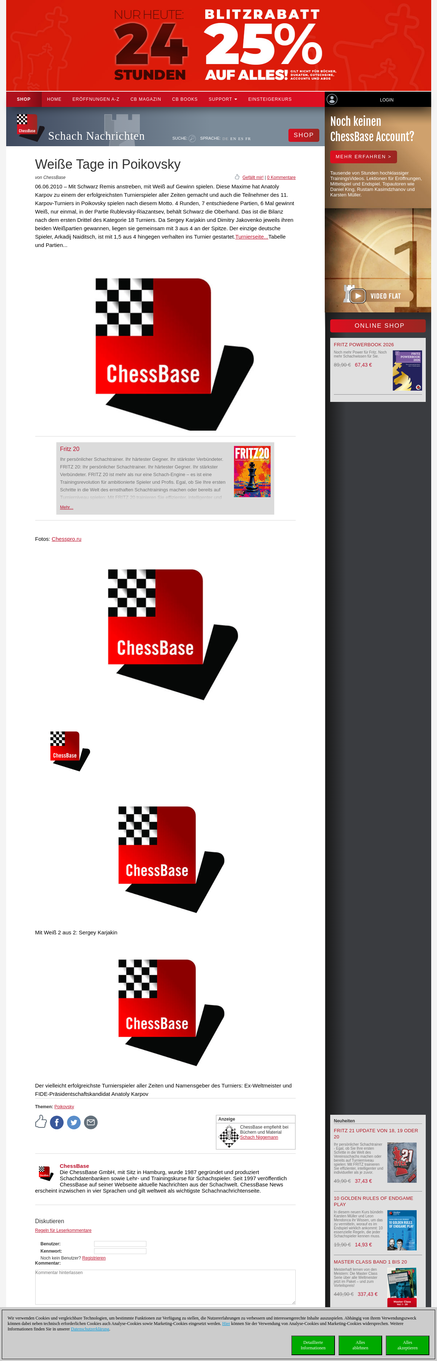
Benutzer (50, 1243)
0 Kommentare (281, 177)
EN (233, 138)
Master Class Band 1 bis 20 (370, 1262)
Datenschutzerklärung (90, 1329)
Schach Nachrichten (96, 135)
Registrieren (94, 1258)
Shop (24, 99)
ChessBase (74, 1166)
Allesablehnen (360, 1345)
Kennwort (51, 1251)
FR (248, 138)
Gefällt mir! (252, 177)
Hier (226, 1323)
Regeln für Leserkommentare (63, 1230)
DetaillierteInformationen (313, 1345)
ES (241, 138)
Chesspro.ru (66, 539)
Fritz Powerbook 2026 (364, 344)
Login (386, 100)
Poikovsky (64, 1106)
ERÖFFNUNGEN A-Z (96, 99)
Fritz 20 (69, 449)
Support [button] (223, 99)
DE (225, 138)
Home (54, 99)
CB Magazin (145, 99)
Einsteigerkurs (270, 99)
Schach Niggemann (259, 1137)
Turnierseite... (251, 237)
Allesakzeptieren (407, 1345)
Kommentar (47, 1263)
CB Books (185, 99)
